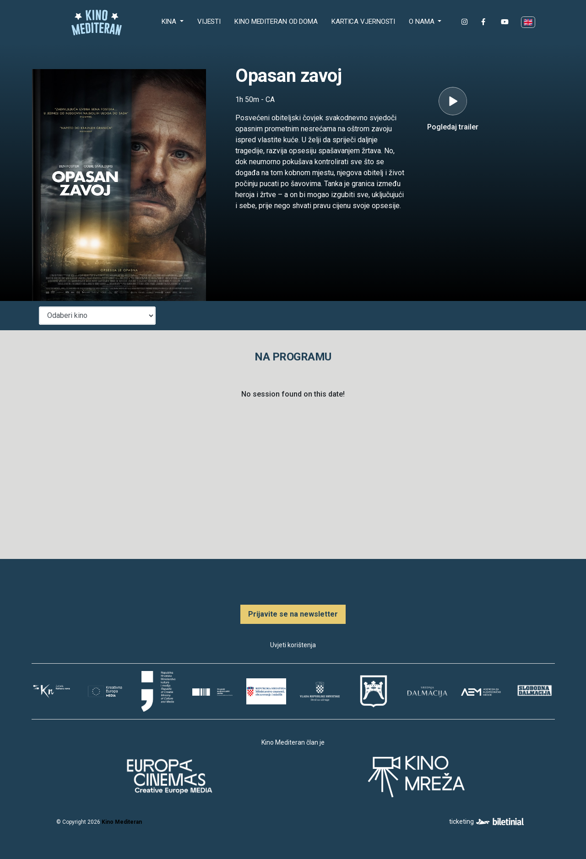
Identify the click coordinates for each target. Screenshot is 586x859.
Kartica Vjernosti (363, 21)
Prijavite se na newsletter (293, 614)
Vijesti (209, 21)
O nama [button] (422, 21)
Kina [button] (170, 21)
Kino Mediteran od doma (277, 21)
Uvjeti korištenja (293, 645)
